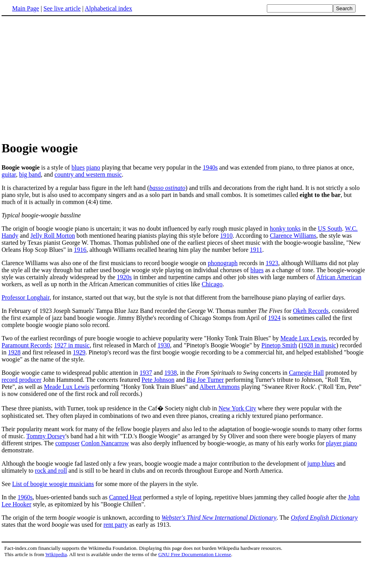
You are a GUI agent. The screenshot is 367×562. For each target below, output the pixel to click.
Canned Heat (125, 497)
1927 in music (72, 345)
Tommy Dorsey (45, 436)
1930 (164, 345)
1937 (146, 372)
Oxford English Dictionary (324, 517)
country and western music (88, 174)
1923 (272, 263)
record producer (21, 379)
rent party (115, 524)
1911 (256, 249)
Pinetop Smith (279, 345)
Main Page (25, 8)
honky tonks (285, 228)
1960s (25, 497)
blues (78, 167)
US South (330, 228)
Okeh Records (311, 310)
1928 (14, 352)
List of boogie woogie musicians (53, 484)
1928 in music (318, 345)
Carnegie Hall (306, 372)
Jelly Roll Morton (53, 235)
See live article (62, 8)
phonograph (222, 263)
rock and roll (51, 470)
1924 (274, 317)
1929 (79, 352)
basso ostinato (167, 187)
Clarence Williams (293, 235)
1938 (170, 372)
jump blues (321, 463)
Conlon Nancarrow (105, 443)
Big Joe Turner (205, 379)
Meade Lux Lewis (303, 338)
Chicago (211, 284)
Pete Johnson (158, 379)
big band (30, 174)
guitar (9, 174)
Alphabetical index (108, 8)
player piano (341, 443)
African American (338, 277)
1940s (210, 167)
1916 (80, 249)
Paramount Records (26, 345)
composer (67, 443)
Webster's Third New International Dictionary (219, 517)
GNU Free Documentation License (194, 554)
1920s (124, 277)
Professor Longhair (25, 297)
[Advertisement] (67, 78)
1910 (226, 235)
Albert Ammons (220, 386)
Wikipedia (56, 554)
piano (93, 167)
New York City (237, 408)
